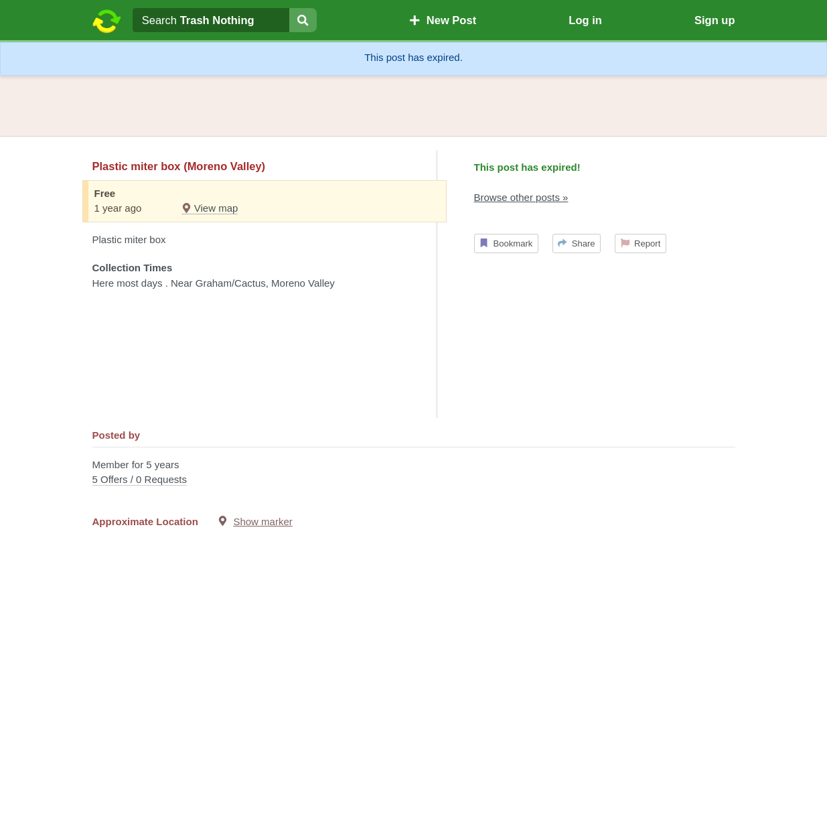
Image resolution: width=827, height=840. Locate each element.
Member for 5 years (413, 473)
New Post (442, 20)
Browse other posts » (521, 197)
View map (209, 208)
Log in (585, 20)
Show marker (262, 521)
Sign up (714, 20)
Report (641, 243)
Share (576, 243)
